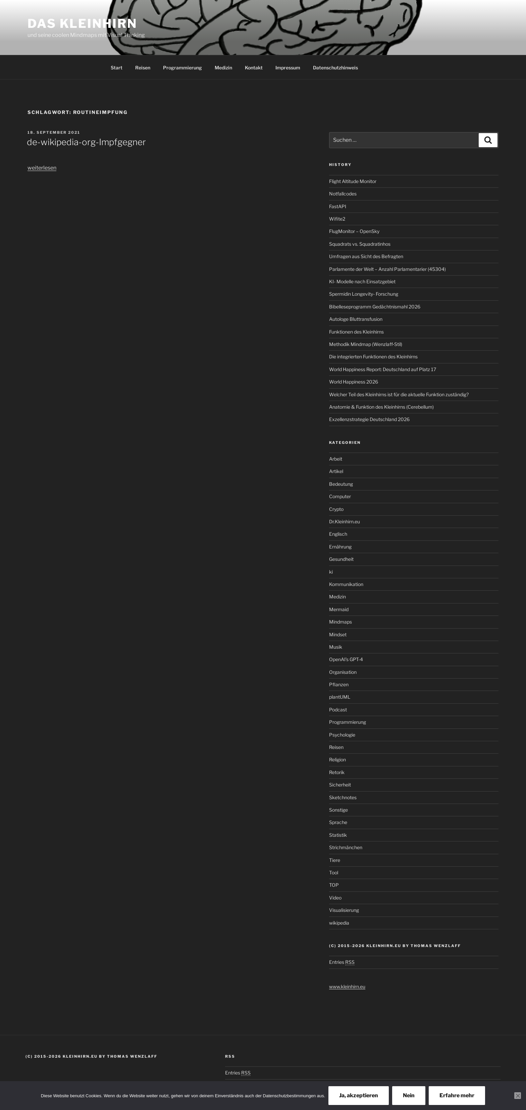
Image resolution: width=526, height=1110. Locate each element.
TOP (334, 885)
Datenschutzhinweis (335, 67)
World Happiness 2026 (353, 382)
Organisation (343, 672)
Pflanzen (339, 684)
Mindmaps (340, 622)
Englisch (338, 534)
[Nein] (517, 1095)
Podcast (338, 709)
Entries (342, 962)
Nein (409, 1095)
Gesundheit (341, 559)
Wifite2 (337, 219)
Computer (340, 496)
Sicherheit (340, 784)
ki (331, 572)
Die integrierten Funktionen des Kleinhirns (373, 356)
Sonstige (338, 810)
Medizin (223, 67)
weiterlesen (42, 168)
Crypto (336, 509)
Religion (337, 759)
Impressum (287, 67)
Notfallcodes (343, 193)
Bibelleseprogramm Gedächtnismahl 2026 (374, 306)
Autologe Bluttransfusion (355, 319)
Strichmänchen (345, 847)
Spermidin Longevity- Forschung (363, 294)
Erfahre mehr (456, 1095)
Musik (335, 647)
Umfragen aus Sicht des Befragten (366, 256)
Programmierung (182, 67)
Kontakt (254, 67)
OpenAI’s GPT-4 (346, 659)
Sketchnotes (343, 797)
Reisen (142, 67)
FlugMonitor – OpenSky (354, 231)
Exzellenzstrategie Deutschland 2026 (369, 419)
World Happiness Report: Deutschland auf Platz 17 (382, 369)
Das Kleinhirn (82, 23)
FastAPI (337, 206)
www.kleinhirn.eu (347, 986)
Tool (333, 872)
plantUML (339, 697)
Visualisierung (344, 910)
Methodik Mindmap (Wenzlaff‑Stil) (366, 344)
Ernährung (340, 546)
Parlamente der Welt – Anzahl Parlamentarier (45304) (387, 269)
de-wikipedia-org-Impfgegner (86, 142)
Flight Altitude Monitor (352, 181)
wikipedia (339, 923)
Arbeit (335, 459)
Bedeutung (341, 484)
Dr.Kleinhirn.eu (344, 521)
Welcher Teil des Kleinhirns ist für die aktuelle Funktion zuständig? (399, 394)
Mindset (338, 634)
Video (335, 897)
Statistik (338, 835)
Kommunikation (346, 584)
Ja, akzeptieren (358, 1095)
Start (116, 67)
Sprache (338, 822)
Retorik (337, 772)
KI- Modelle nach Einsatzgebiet (362, 281)
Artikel (336, 471)
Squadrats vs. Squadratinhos (359, 244)
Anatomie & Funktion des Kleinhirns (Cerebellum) (381, 407)
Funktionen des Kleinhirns (356, 332)
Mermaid (339, 609)
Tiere (334, 860)
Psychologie (342, 735)
